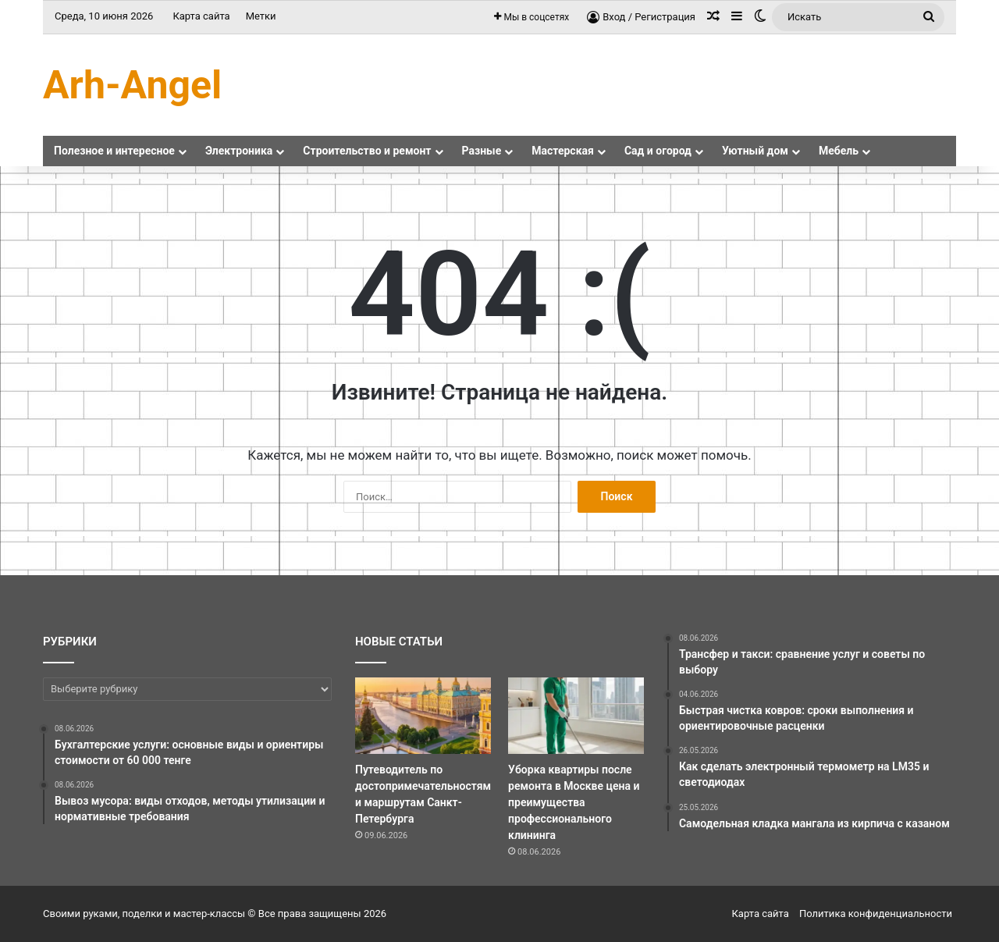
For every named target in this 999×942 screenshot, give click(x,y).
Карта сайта (200, 16)
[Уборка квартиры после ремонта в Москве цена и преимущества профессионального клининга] (576, 715)
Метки (261, 16)
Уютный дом (755, 150)
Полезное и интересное (114, 150)
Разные (482, 150)
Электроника (238, 150)
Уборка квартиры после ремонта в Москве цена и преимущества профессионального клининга (573, 802)
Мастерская (562, 150)
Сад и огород (657, 150)
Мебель (839, 150)
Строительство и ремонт (367, 150)
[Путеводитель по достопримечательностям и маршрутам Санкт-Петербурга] (423, 715)
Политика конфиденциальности (875, 913)
